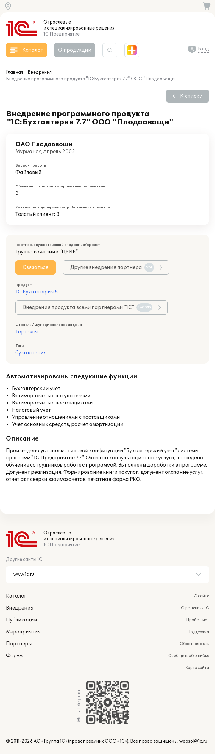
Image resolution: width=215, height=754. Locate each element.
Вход (203, 48)
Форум (14, 656)
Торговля (26, 332)
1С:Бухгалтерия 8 (36, 292)
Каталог (16, 596)
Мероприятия (23, 632)
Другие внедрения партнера (112, 267)
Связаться (36, 267)
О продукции (74, 50)
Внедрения (40, 72)
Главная (14, 72)
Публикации (21, 620)
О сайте (201, 596)
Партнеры (19, 644)
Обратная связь (194, 643)
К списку (191, 96)
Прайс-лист (197, 620)
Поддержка (198, 632)
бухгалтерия (31, 353)
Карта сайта (197, 667)
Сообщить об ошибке (188, 655)
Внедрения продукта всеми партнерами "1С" (87, 307)
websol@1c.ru (193, 741)
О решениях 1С (195, 608)
